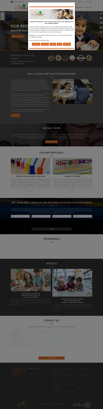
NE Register (45, 44)
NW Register (36, 44)
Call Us (59, 44)
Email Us (53, 44)
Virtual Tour (67, 44)
